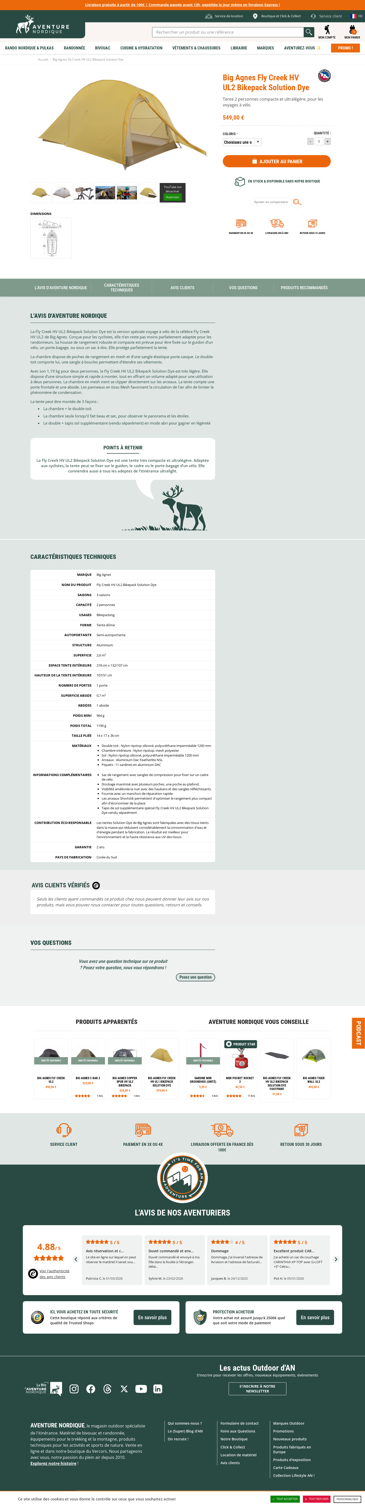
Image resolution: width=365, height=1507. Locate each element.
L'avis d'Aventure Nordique (61, 287)
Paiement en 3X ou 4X (241, 233)
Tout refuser (316, 1499)
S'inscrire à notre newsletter (257, 1389)
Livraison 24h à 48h (276, 233)
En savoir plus (152, 1317)
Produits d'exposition (292, 1459)
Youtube (141, 1389)
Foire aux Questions (238, 1431)
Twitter (124, 1389)
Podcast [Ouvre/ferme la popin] (358, 1033)
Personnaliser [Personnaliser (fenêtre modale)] (347, 1499)
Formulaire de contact (240, 1423)
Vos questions (243, 287)
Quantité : (322, 133)
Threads (107, 1389)
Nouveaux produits (290, 1439)
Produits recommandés (304, 287)
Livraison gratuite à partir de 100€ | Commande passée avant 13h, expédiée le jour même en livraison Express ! (182, 4)
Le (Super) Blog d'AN (185, 1431)
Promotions (283, 1431)
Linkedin (157, 1389)
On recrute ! (178, 1439)
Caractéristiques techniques (121, 287)
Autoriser (172, 197)
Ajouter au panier (281, 161)
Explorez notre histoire (53, 1463)
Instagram (74, 1389)
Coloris (229, 134)
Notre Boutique (234, 1439)
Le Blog (43, 1389)
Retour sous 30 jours (301, 1144)
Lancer (309, 32)
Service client (64, 1144)
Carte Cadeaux (286, 1467)
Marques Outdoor (288, 1423)
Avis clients (230, 1462)
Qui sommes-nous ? (185, 1423)
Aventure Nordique (57, 1425)
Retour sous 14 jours (312, 233)
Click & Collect (233, 1447)
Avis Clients (182, 287)
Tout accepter (285, 1499)
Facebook (90, 1389)
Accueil (43, 59)
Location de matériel (239, 1455)
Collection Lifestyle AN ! (294, 1475)
